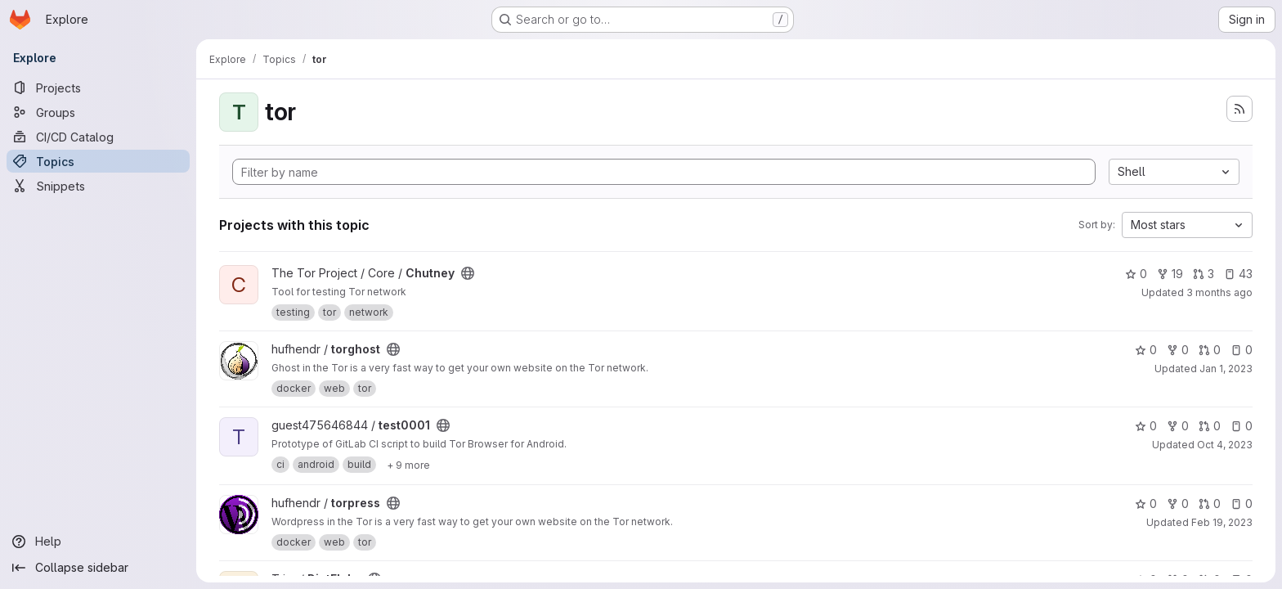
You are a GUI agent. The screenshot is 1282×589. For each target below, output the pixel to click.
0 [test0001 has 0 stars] (1146, 426)
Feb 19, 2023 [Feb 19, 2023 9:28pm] (1222, 522)
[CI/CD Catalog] (98, 136)
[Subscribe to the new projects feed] (1239, 109)
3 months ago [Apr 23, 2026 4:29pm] (1219, 292)
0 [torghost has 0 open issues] (1241, 350)
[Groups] (98, 112)
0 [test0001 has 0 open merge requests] (1210, 426)
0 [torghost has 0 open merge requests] (1210, 350)
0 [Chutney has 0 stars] (1136, 274)
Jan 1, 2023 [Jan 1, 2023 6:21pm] (1226, 368)
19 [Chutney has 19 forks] (1170, 274)
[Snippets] (98, 185)
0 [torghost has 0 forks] (1178, 350)
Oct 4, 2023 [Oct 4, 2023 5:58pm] (1225, 444)
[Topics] (98, 161)
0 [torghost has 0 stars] (1146, 350)
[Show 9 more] (408, 464)
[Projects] (98, 87)
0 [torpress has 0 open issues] (1241, 503)
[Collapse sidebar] (98, 567)
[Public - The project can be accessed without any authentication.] (467, 273)
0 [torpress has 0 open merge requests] (1210, 503)
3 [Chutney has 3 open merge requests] (1203, 274)
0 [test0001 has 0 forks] (1178, 426)
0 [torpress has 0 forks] (1178, 503)
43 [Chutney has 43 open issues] (1238, 274)
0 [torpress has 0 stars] (1146, 503)
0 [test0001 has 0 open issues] (1241, 426)
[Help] (98, 541)
